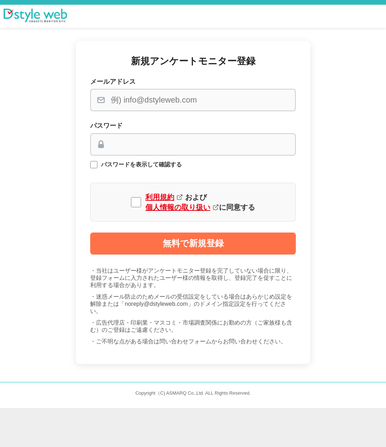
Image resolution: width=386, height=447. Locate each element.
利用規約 (159, 197)
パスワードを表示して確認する (141, 165)
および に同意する (200, 202)
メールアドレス (113, 81)
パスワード (106, 125)
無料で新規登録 (193, 243)
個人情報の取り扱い (177, 207)
